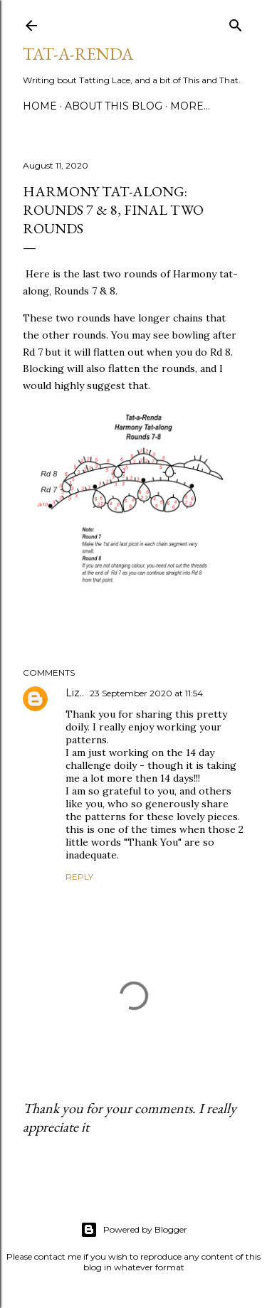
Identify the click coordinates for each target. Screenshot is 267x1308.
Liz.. (75, 692)
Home (40, 106)
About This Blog (113, 106)
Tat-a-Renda (78, 54)
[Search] (235, 22)
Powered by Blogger (133, 1229)
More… (190, 106)
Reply (79, 876)
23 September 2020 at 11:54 (146, 693)
